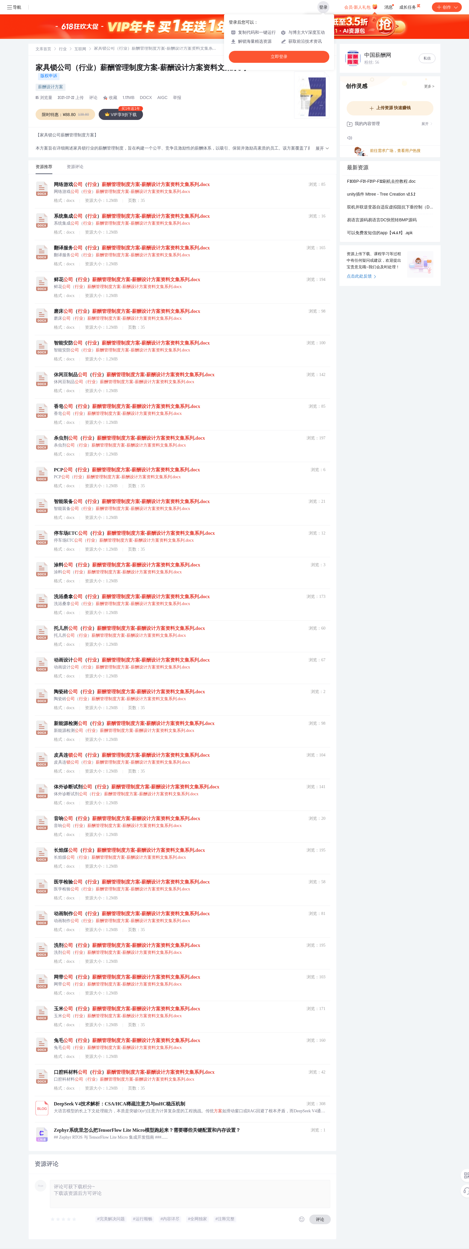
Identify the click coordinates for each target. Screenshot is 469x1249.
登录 (323, 7)
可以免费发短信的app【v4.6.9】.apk (380, 233)
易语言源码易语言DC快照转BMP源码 (382, 220)
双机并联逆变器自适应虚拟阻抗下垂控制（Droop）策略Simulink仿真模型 (390, 207)
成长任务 (410, 5)
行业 (63, 49)
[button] (322, 149)
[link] (43, 49)
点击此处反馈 (361, 277)
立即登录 (279, 56)
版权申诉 (48, 76)
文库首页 (43, 49)
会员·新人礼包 (360, 7)
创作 (447, 7)
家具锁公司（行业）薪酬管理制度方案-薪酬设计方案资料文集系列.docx (150, 68)
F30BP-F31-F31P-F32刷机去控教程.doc (381, 182)
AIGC (162, 98)
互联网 (80, 49)
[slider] (63, 1219)
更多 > (429, 87)
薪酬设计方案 (50, 87)
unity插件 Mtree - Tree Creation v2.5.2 (381, 195)
